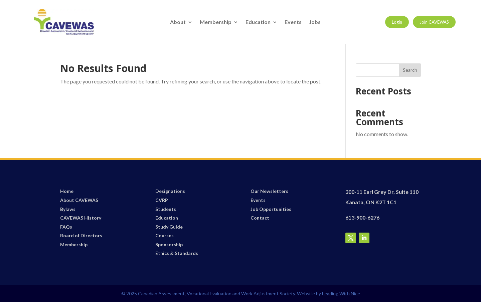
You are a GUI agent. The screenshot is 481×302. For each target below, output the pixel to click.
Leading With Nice (341, 293)
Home (66, 191)
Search (410, 70)
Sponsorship (169, 244)
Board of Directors (81, 235)
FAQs (66, 227)
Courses (164, 235)
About (178, 22)
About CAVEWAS (79, 200)
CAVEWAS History (80, 218)
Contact (260, 218)
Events (293, 22)
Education (258, 22)
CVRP (161, 200)
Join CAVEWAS (434, 22)
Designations (170, 191)
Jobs (315, 22)
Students (165, 209)
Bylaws (67, 209)
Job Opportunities (271, 209)
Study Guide (169, 227)
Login (397, 22)
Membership (215, 22)
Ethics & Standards (176, 253)
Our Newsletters (269, 191)
